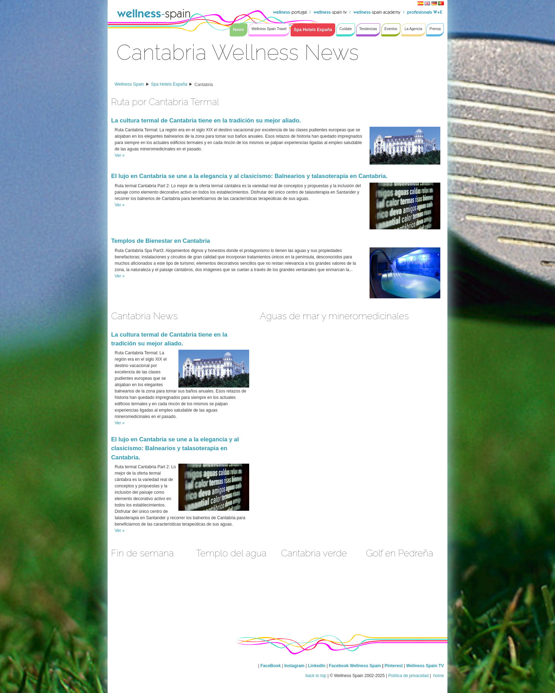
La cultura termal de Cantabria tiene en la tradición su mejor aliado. (206, 120)
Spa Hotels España (169, 84)
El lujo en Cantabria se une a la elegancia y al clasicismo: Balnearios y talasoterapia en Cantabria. (249, 176)
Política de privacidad (408, 675)
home (438, 675)
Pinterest (394, 665)
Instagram (294, 665)
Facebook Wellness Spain (355, 665)
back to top (315, 675)
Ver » (120, 155)
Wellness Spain (129, 84)
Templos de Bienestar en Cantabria (160, 240)
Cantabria (203, 84)
